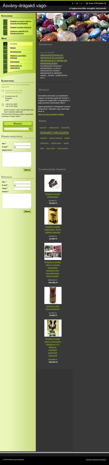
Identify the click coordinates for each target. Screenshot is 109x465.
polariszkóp (43, 127)
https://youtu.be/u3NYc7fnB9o (51, 114)
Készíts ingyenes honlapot (96, 459)
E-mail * (5, 147)
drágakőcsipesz (54, 127)
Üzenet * (5, 191)
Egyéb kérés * (7, 150)
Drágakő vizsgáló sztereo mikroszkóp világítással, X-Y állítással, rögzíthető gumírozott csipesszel (52, 347)
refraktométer (65, 127)
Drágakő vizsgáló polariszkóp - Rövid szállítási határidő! (52, 229)
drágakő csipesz (56, 143)
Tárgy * (5, 188)
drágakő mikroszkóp (54, 132)
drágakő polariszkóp (55, 138)
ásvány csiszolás (62, 148)
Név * (4, 143)
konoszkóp (43, 138)
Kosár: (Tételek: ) (97, 3)
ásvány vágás (50, 148)
